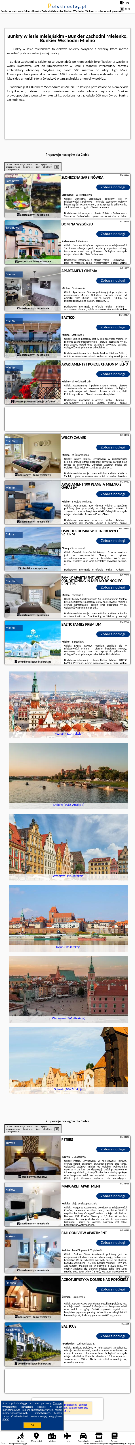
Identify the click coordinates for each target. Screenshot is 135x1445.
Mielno (10, 274)
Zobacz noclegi (113, 187)
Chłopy (10, 534)
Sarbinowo (12, 181)
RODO (5, 1419)
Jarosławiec (13, 1330)
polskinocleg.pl (67, 6)
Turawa (10, 1143)
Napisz (131, 1443)
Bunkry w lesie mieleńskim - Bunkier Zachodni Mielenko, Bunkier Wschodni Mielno (67, 1408)
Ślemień (11, 1283)
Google (58, 1403)
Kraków (10, 1190)
